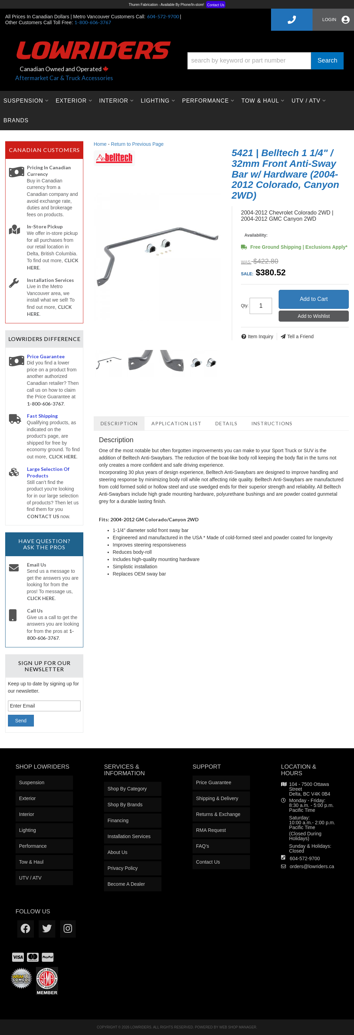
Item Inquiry (260, 336)
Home (100, 144)
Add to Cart (314, 299)
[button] (265, 60)
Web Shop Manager (237, 1027)
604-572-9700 (305, 858)
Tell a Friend (300, 336)
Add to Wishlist (314, 316)
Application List (176, 423)
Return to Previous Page (137, 144)
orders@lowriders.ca (312, 866)
